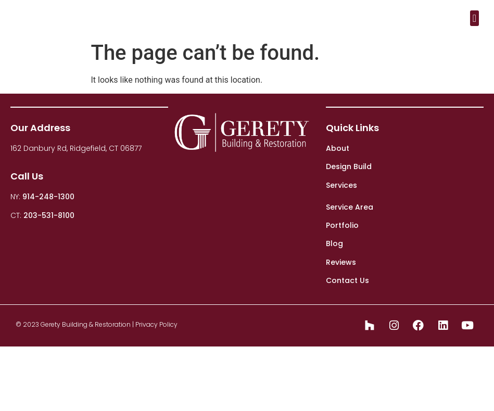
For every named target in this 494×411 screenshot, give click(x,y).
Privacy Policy (156, 324)
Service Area (349, 207)
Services (341, 185)
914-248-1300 (48, 196)
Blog (334, 243)
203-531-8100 (48, 215)
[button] (474, 18)
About (337, 148)
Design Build (349, 166)
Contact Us (347, 280)
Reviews (341, 262)
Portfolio (342, 225)
